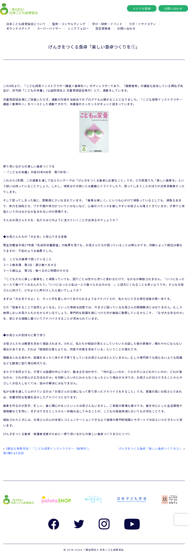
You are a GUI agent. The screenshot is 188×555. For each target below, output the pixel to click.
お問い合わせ (173, 8)
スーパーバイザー (49, 28)
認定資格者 (103, 28)
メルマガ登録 (142, 8)
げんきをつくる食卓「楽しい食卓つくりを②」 (150, 448)
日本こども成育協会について (26, 24)
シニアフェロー (78, 28)
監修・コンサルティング (69, 24)
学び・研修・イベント (107, 24)
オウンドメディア (18, 28)
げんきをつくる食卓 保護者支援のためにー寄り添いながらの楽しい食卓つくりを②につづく (67, 434)
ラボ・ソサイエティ (142, 24)
